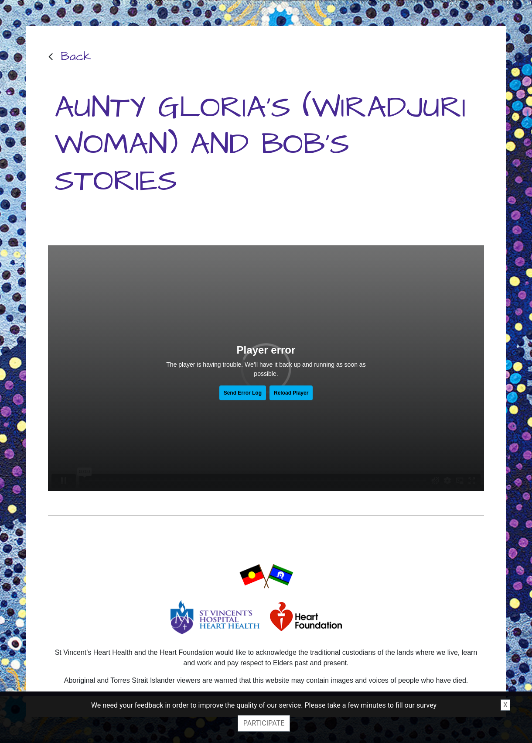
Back (76, 56)
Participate (263, 723)
